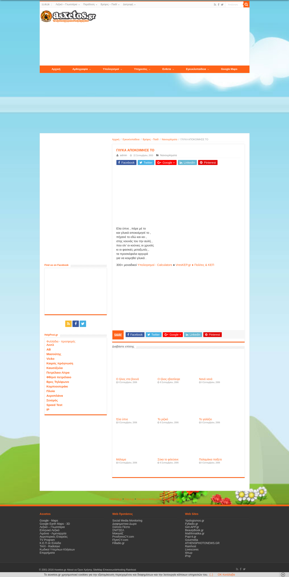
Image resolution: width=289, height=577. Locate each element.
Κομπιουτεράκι (57, 386)
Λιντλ (50, 344)
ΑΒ (49, 349)
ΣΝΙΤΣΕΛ (118, 530)
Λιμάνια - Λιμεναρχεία (53, 533)
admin (123, 155)
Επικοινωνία (110, 569)
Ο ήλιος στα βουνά (127, 379)
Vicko (51, 358)
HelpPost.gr (115, 499)
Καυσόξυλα (55, 368)
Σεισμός (52, 400)
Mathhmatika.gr (194, 533)
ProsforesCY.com (123, 536)
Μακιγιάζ (117, 533)
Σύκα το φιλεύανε (168, 459)
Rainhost (190, 546)
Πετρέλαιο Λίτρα (58, 372)
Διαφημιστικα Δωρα (124, 523)
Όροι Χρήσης (84, 569)
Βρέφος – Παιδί (109, 4)
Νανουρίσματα (169, 139)
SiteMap (97, 569)
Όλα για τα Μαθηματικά (149, 499)
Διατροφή (128, 4)
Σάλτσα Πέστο (121, 527)
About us (72, 569)
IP (48, 409)
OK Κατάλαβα (226, 574)
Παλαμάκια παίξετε (210, 459)
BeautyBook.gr (194, 530)
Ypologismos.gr (194, 520)
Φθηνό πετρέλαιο (59, 377)
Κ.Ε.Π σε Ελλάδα (50, 543)
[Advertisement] (173, 37)
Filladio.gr (118, 543)
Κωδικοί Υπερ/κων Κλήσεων (57, 549)
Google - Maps (49, 520)
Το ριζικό (163, 419)
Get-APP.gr (192, 527)
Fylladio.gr (191, 523)
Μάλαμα (121, 459)
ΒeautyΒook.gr (172, 499)
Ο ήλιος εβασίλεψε (169, 379)
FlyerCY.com (120, 539)
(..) (211, 574)
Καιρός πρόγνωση (60, 363)
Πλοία (51, 391)
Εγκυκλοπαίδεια (131, 139)
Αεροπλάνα (55, 395)
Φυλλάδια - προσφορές (61, 341)
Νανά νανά (205, 379)
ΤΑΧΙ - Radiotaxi (50, 546)
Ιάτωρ (188, 552)
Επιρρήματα (47, 552)
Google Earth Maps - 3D (55, 523)
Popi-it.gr (129, 499)
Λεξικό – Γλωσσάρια (66, 4)
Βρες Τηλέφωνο (58, 381)
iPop (188, 556)
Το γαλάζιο (205, 419)
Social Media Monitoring (127, 520)
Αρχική (115, 139)
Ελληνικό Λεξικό (50, 530)
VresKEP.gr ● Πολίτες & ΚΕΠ (195, 264)
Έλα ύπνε (122, 419)
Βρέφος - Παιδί (151, 139)
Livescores (191, 549)
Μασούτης (54, 354)
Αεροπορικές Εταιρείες (54, 536)
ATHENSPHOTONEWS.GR (202, 543)
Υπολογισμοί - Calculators (154, 264)
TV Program (47, 539)
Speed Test (54, 405)
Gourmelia (191, 539)
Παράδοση (89, 4)
